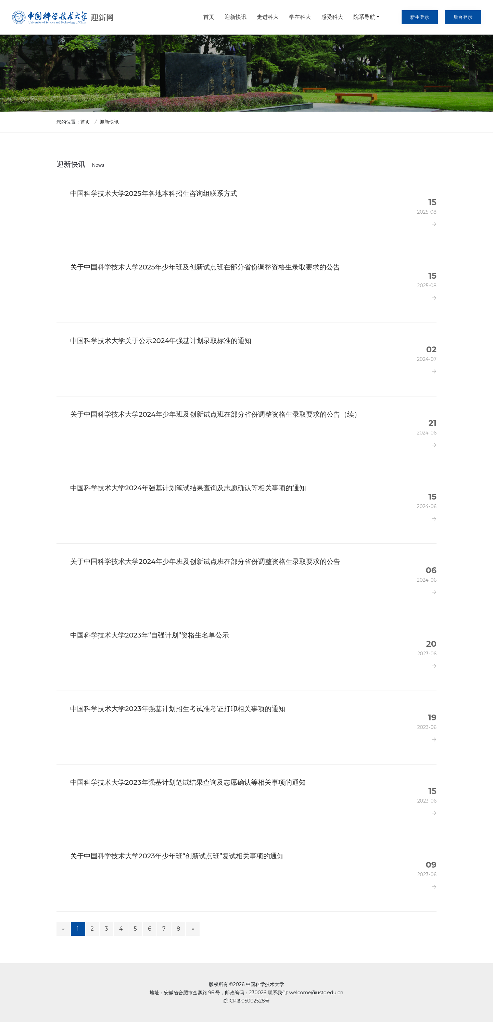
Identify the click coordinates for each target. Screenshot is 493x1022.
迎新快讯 (235, 17)
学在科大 (300, 17)
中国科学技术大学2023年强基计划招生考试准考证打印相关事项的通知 (177, 709)
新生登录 (419, 17)
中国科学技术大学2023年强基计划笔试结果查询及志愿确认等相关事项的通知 (188, 782)
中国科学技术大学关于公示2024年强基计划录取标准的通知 (160, 341)
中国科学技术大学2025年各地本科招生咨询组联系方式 (153, 193)
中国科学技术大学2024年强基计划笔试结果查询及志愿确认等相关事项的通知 (188, 488)
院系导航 (364, 17)
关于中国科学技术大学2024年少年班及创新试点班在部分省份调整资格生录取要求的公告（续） (215, 414)
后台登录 (462, 17)
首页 (208, 17)
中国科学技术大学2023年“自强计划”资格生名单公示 (149, 635)
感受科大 (332, 17)
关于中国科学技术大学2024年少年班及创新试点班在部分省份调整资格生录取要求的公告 (205, 561)
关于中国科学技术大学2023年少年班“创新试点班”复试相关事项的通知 (177, 856)
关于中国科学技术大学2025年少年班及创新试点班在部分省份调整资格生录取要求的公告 (205, 267)
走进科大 (268, 17)
